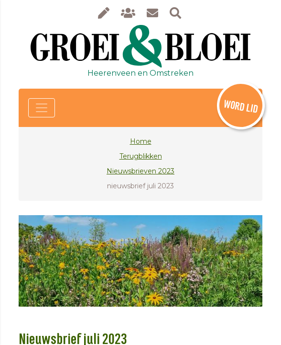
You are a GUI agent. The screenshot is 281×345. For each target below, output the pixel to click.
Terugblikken (140, 156)
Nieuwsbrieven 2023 (140, 171)
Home (140, 141)
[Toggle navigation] (41, 107)
